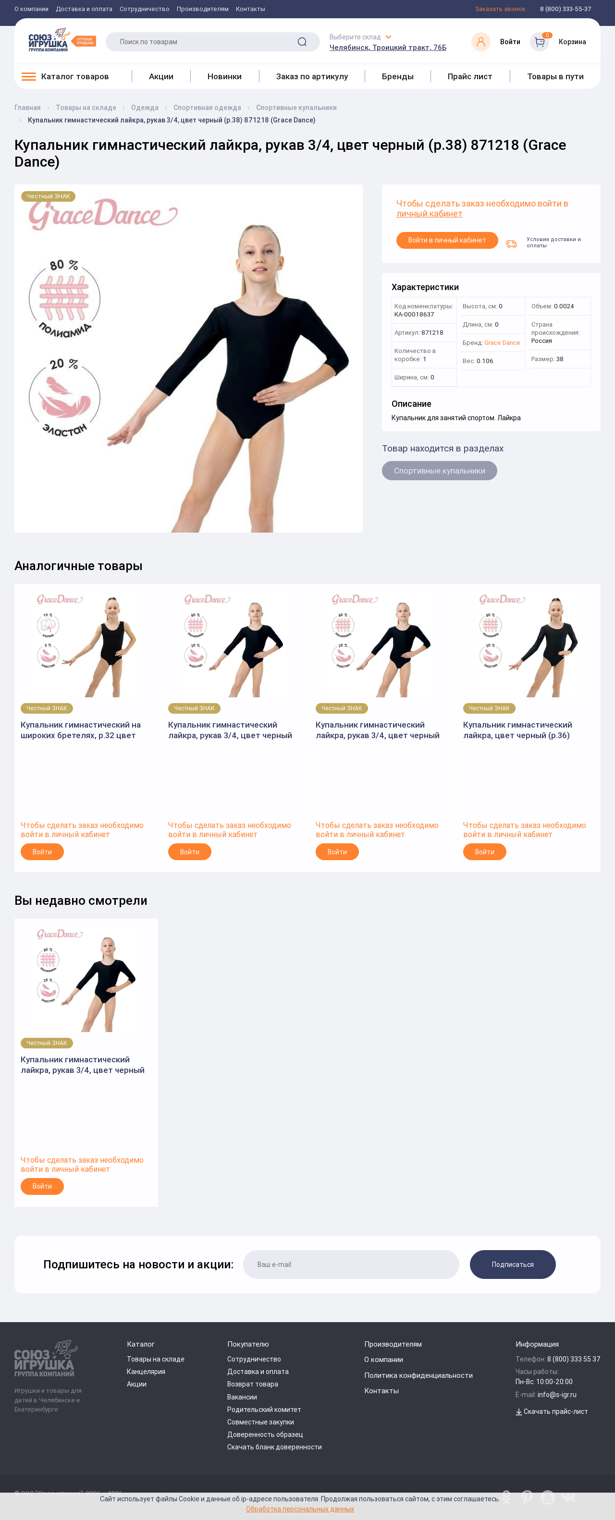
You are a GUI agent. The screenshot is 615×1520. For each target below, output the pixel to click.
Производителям (203, 9)
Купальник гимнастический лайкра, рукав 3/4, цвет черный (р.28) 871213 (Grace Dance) (378, 730)
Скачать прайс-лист (552, 1411)
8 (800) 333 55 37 (574, 1359)
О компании (31, 9)
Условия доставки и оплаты (543, 242)
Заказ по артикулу (312, 76)
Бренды (398, 76)
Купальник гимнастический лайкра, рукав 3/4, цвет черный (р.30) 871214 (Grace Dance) (230, 730)
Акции (161, 76)
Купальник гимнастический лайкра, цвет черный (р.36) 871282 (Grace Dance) (517, 730)
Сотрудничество (145, 9)
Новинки (225, 76)
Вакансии (242, 1397)
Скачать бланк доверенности (274, 1447)
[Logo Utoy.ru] (62, 39)
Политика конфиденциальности (418, 1375)
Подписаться (513, 1264)
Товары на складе (155, 1359)
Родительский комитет (264, 1409)
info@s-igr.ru (557, 1394)
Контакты (250, 9)
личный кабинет (429, 214)
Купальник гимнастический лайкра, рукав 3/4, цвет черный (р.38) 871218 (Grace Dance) (83, 1065)
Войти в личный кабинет (447, 240)
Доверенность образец (265, 1434)
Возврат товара (252, 1384)
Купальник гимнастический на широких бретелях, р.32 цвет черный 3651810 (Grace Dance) (81, 730)
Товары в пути (555, 76)
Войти (42, 852)
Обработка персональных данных (300, 1509)
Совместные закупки (260, 1422)
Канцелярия (146, 1371)
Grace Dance (502, 343)
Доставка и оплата (84, 9)
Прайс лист (470, 76)
